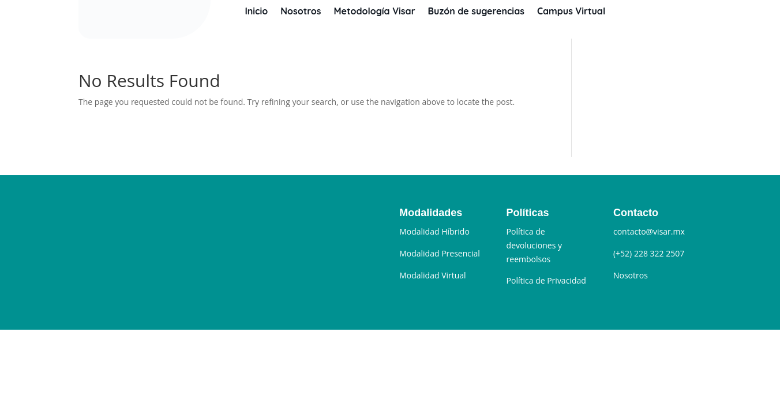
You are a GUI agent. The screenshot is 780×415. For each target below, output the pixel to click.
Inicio (256, 11)
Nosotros (300, 11)
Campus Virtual (571, 11)
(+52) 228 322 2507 (648, 253)
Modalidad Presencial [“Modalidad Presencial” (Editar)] (439, 253)
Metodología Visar (374, 11)
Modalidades (430, 212)
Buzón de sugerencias (476, 11)
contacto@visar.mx (649, 231)
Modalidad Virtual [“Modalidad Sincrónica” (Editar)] (432, 275)
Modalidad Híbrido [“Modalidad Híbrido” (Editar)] (434, 231)
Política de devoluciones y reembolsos (534, 245)
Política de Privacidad (546, 280)
